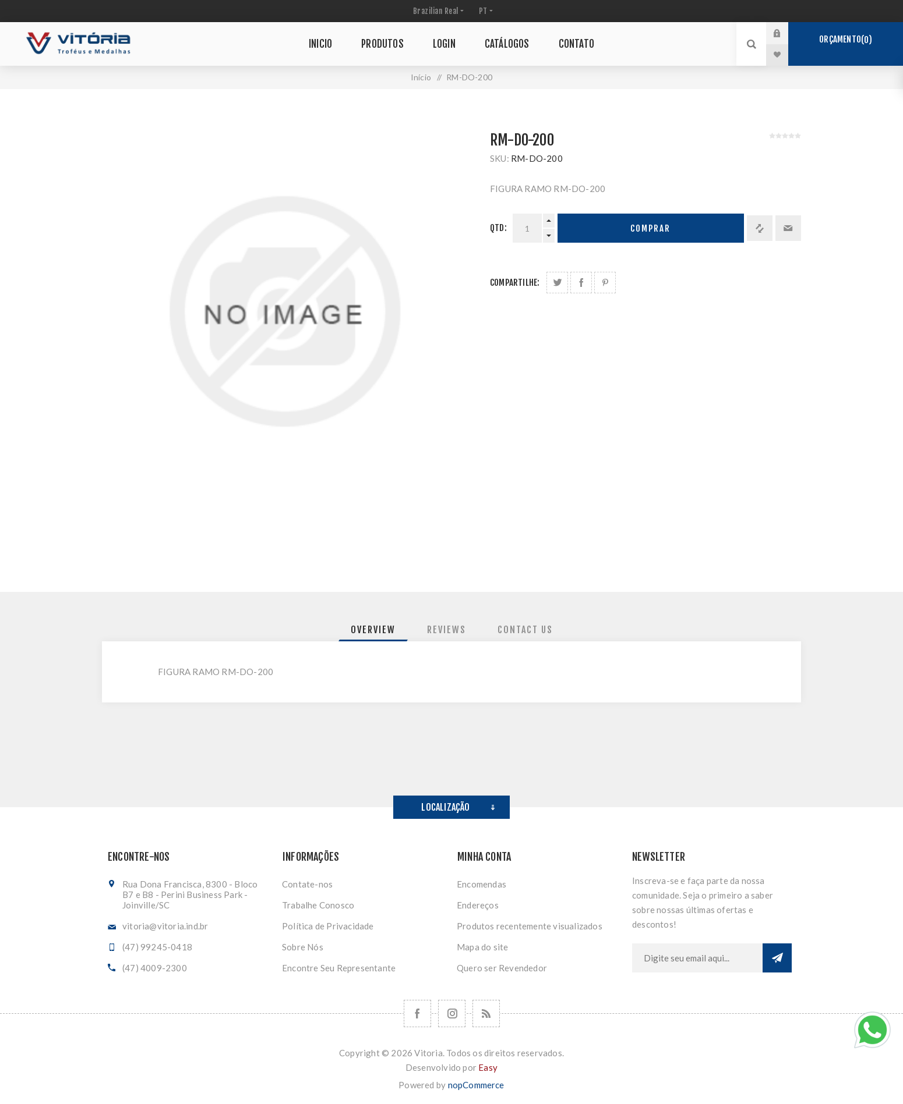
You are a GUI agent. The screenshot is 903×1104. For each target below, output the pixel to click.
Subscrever (777, 957)
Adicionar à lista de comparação (760, 228)
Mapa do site (482, 947)
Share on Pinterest (605, 282)
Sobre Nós (302, 947)
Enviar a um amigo (788, 228)
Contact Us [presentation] (525, 630)
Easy (488, 1067)
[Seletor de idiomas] (484, 11)
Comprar (650, 228)
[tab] (373, 629)
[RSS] (486, 1013)
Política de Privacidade (328, 926)
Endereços (478, 905)
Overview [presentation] (373, 630)
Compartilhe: (514, 282)
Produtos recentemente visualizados (529, 926)
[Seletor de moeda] (437, 11)
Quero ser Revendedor (502, 968)
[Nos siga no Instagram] (451, 1013)
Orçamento (845, 39)
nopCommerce (476, 1085)
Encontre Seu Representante (339, 968)
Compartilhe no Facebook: (581, 282)
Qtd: (498, 227)
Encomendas (481, 884)
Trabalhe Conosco (318, 905)
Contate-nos (307, 884)
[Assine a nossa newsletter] (697, 957)
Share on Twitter (557, 282)
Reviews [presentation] (446, 630)
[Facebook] (417, 1013)
